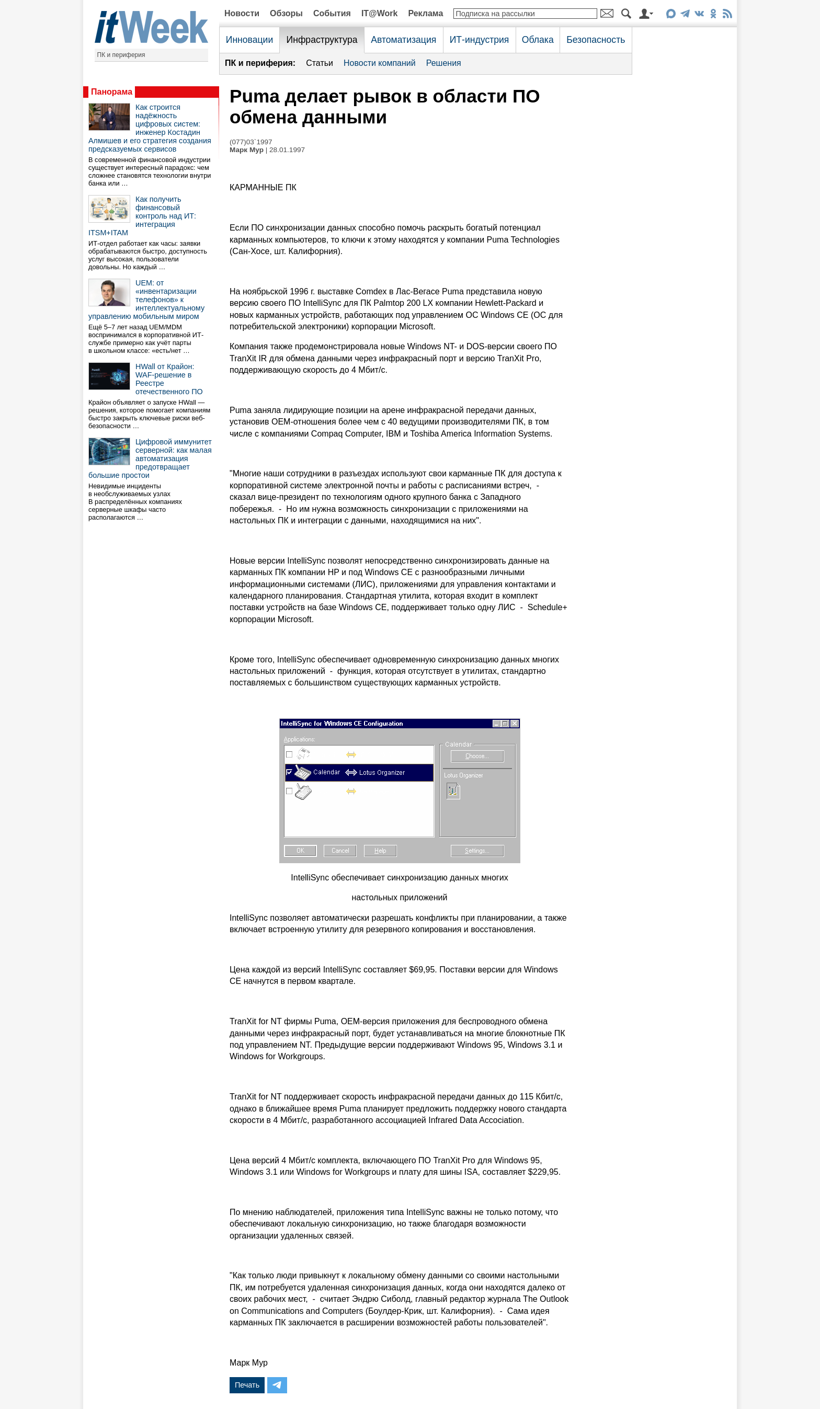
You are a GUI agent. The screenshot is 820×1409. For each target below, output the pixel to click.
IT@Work (379, 13)
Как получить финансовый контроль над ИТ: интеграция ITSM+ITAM (142, 216)
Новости (241, 13)
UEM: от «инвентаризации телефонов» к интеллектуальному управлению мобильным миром (146, 299)
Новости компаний (380, 63)
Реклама (425, 13)
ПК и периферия (121, 55)
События (332, 13)
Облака (538, 40)
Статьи (319, 63)
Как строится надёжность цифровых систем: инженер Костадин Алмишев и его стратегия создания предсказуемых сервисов (149, 128)
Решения (443, 63)
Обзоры (286, 13)
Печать (247, 1385)
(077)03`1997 (251, 142)
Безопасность (595, 40)
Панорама (111, 91)
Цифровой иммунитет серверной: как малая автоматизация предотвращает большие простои (150, 458)
